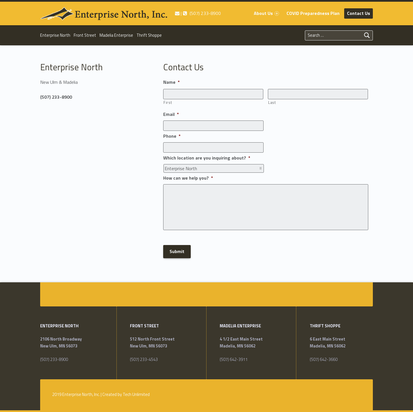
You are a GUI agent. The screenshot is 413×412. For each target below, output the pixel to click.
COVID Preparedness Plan (313, 13)
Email (171, 114)
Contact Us (358, 13)
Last (272, 102)
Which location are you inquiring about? (206, 158)
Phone (172, 136)
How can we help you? (188, 178)
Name (171, 82)
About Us (266, 13)
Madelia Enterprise (116, 35)
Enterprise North (55, 35)
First (167, 102)
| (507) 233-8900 (198, 13)
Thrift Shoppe (149, 35)
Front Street (85, 35)
